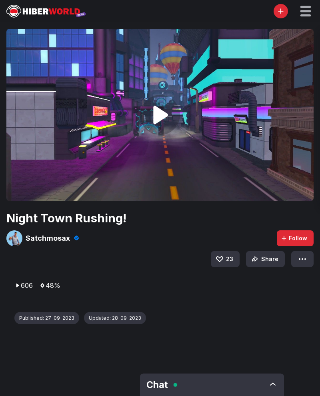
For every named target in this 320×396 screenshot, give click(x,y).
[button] (306, 11)
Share (264, 259)
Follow (294, 238)
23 (224, 259)
